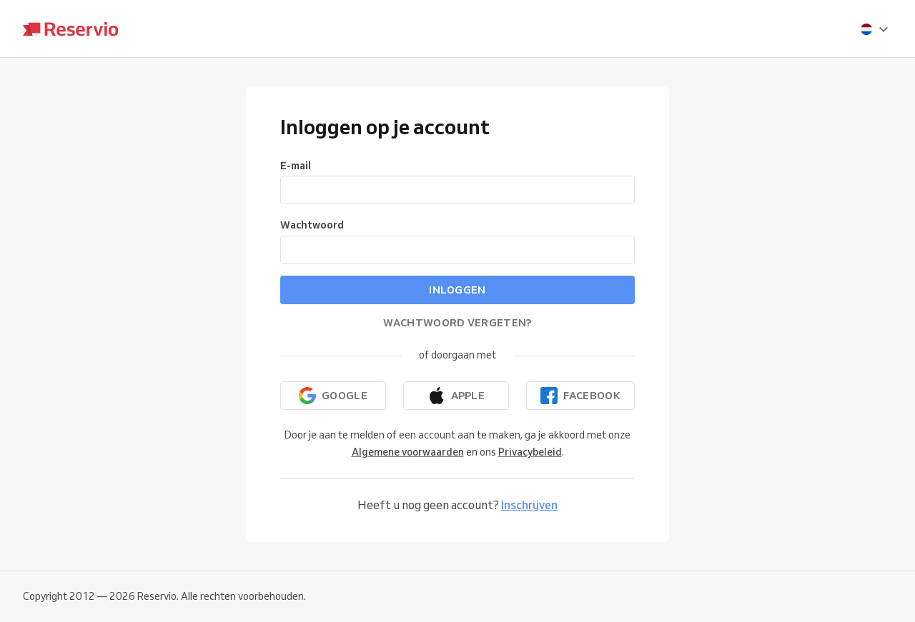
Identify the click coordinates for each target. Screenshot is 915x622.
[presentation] (875, 29)
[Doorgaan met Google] (333, 395)
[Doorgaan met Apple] (456, 395)
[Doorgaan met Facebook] (580, 395)
